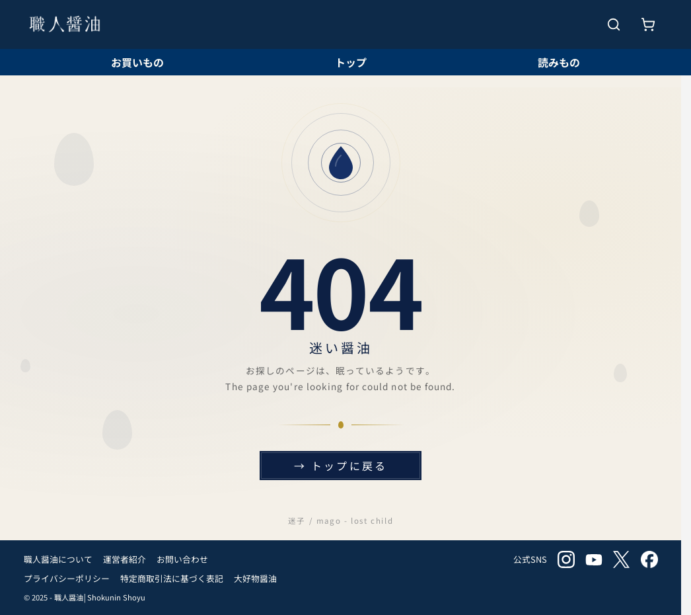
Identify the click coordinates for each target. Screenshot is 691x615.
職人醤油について (58, 559)
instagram (566, 559)
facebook (649, 559)
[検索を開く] (613, 24)
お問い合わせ (182, 559)
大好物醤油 (255, 578)
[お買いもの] (648, 24)
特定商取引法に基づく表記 (171, 578)
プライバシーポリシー (67, 578)
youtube (593, 559)
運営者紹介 (124, 559)
